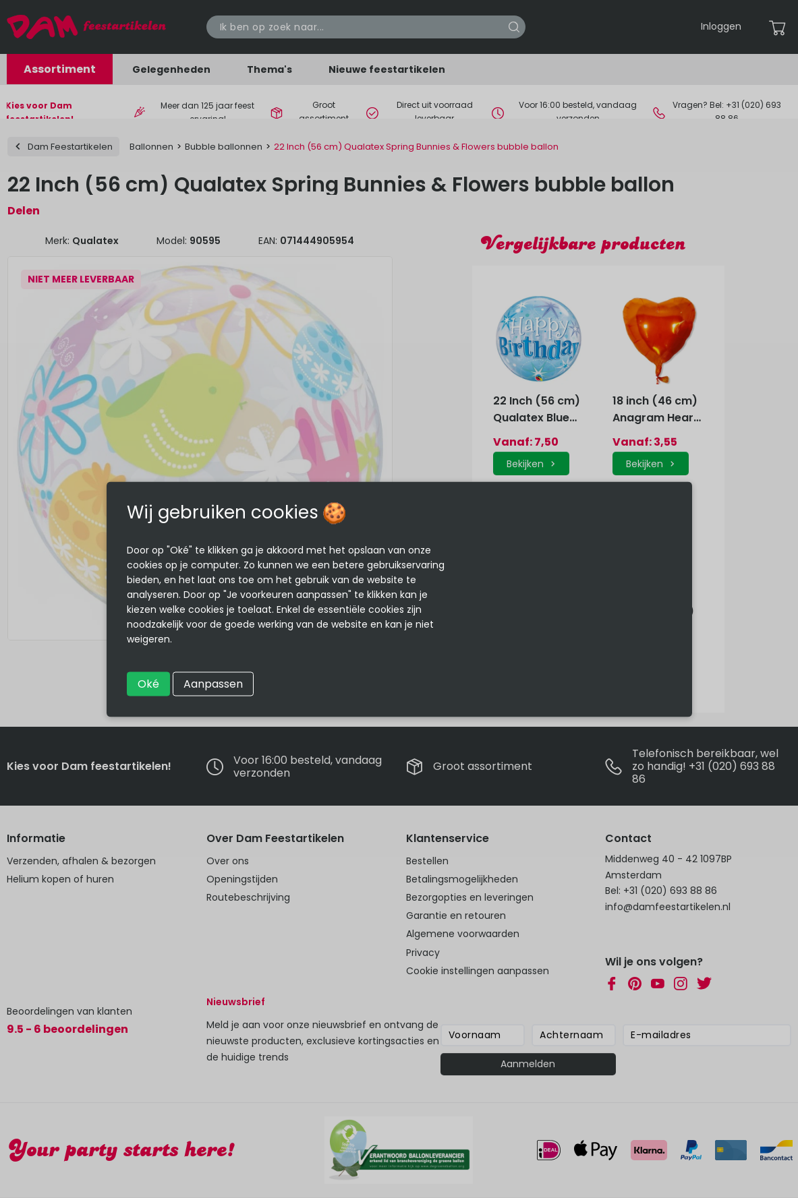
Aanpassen (213, 683)
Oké (148, 683)
